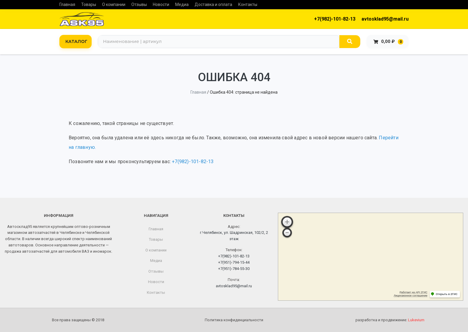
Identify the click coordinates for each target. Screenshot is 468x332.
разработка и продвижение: (389, 320)
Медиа (182, 4)
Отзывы (139, 4)
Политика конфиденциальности (234, 320)
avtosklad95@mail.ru (385, 19)
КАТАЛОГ (76, 41)
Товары (88, 4)
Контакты (247, 4)
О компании (113, 4)
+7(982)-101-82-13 (334, 19)
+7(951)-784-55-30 (234, 268)
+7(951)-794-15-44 (234, 262)
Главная (67, 4)
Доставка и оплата (213, 4)
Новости (161, 4)
